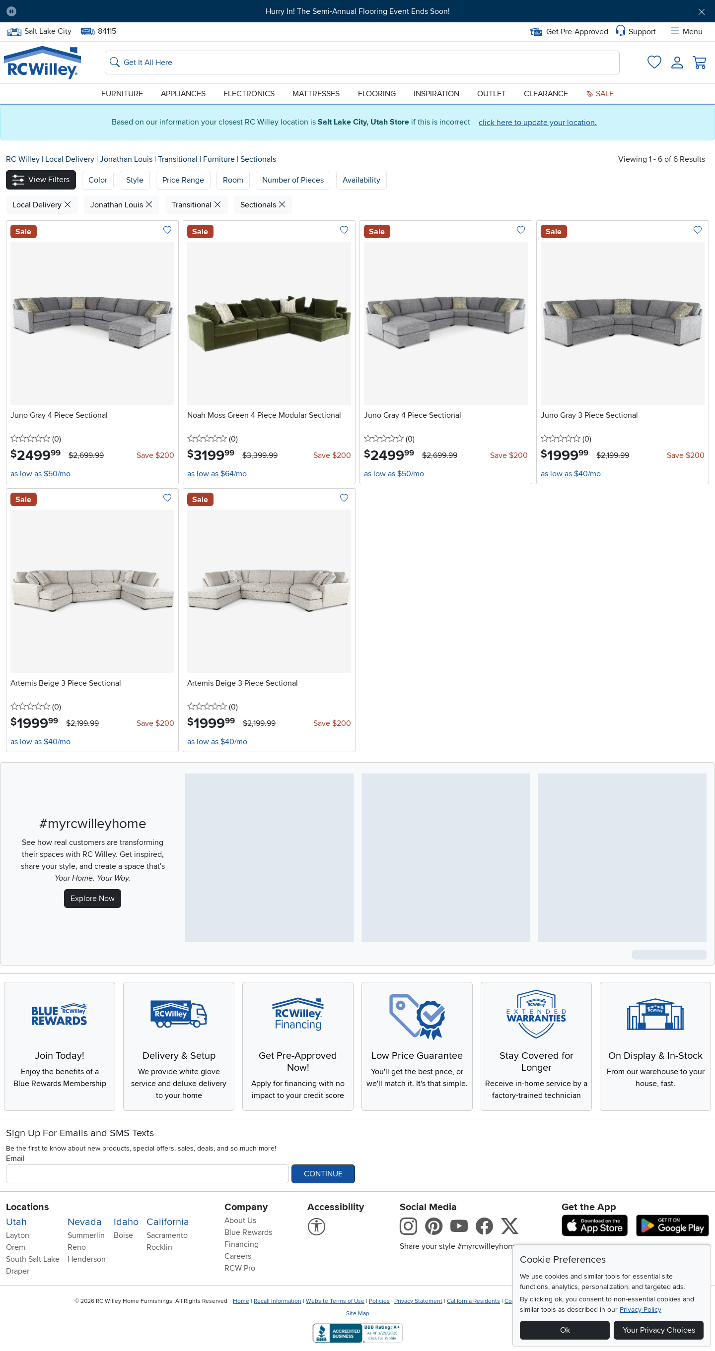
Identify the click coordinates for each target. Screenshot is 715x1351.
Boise (123, 1235)
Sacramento (167, 1235)
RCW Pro (239, 1268)
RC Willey (23, 159)
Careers (237, 1256)
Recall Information (277, 1301)
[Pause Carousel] (11, 11)
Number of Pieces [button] (293, 180)
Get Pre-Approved (569, 32)
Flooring (377, 94)
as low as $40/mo (571, 474)
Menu (686, 32)
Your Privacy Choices (659, 1330)
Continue (323, 1174)
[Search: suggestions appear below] (362, 62)
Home (241, 1301)
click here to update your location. (538, 123)
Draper (17, 1271)
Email (15, 1158)
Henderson (87, 1259)
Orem (15, 1247)
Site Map (357, 1313)
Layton (17, 1235)
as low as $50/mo (40, 474)
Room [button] (233, 180)
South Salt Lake (33, 1259)
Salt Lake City (39, 31)
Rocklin (159, 1247)
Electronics (249, 94)
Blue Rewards (248, 1232)
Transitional (179, 159)
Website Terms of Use (335, 1301)
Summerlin (86, 1235)
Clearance (546, 94)
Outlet (491, 94)
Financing (241, 1244)
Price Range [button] (183, 180)
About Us (240, 1220)
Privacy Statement (418, 1301)
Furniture (122, 94)
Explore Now (93, 898)
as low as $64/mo (217, 474)
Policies (379, 1301)
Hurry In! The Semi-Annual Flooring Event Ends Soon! (358, 11)
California (167, 1222)
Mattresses (316, 94)
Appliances (183, 94)
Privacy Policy (640, 1309)
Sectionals (258, 159)
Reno (77, 1247)
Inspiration (436, 94)
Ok (565, 1330)
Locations (27, 1207)
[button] (41, 180)
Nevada (85, 1222)
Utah (16, 1222)
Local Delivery (70, 159)
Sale (600, 94)
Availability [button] (361, 180)
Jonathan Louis (127, 159)
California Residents (473, 1301)
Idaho (126, 1222)
